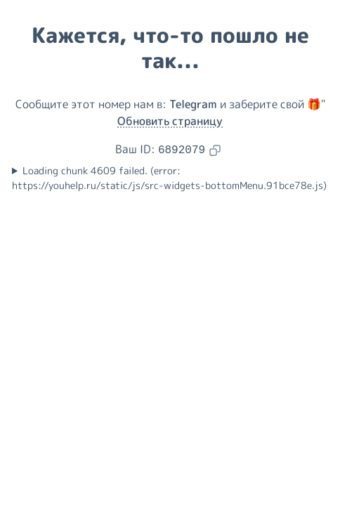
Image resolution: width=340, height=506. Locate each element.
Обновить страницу (170, 121)
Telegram (193, 104)
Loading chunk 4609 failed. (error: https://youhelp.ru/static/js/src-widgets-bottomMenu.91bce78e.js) (169, 178)
